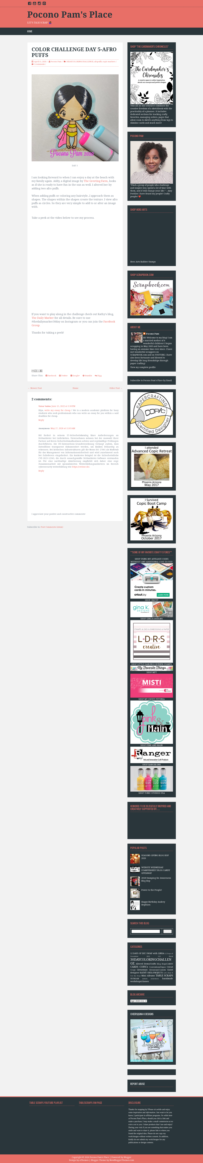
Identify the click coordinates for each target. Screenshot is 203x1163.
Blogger (127, 1157)
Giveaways (142, 970)
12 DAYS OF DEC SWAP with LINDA (147, 953)
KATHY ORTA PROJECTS (151, 973)
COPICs (143, 966)
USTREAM (134, 979)
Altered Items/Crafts (146, 964)
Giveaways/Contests (157, 970)
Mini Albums (148, 976)
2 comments (39, 64)
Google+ (75, 376)
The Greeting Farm (96, 180)
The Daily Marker (43, 317)
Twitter (63, 376)
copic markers (109, 61)
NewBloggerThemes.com (122, 1160)
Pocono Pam (55, 61)
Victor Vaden (44, 406)
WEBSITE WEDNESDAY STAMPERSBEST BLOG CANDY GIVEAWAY (155, 870)
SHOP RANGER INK (151, 764)
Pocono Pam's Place (69, 15)
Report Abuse (137, 1084)
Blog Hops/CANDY (165, 964)
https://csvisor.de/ (80, 467)
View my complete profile (143, 367)
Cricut (170, 967)
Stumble (87, 376)
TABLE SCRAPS (164, 975)
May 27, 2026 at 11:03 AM (63, 428)
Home (29, 31)
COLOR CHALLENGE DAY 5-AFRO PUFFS (74, 52)
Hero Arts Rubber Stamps (143, 262)
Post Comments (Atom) (52, 527)
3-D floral (165, 956)
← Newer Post (35, 388)
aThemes (84, 1160)
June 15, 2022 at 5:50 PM (63, 406)
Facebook (51, 376)
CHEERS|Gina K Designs (142, 1014)
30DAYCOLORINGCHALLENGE (79, 61)
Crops (132, 970)
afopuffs (98, 61)
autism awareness (150, 979)
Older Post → (115, 388)
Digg (98, 376)
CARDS (134, 966)
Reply (41, 420)
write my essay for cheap (57, 410)
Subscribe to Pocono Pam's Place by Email (151, 380)
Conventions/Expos (157, 967)
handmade (167, 978)
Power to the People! (151, 890)
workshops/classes (139, 981)
